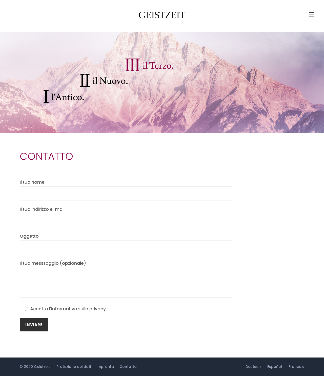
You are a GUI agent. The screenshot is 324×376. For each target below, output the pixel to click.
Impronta (105, 366)
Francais (296, 366)
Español (274, 366)
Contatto (128, 366)
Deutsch (253, 366)
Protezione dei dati (73, 366)
